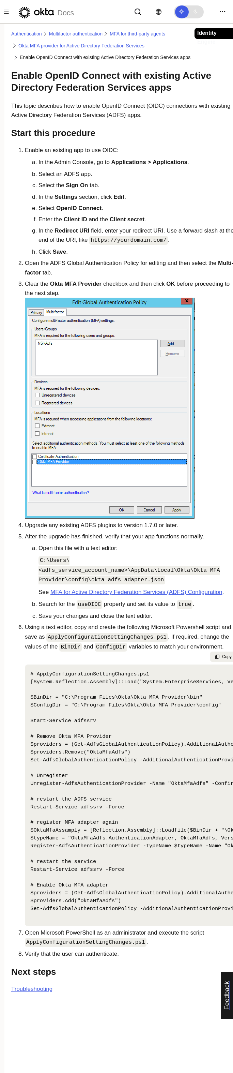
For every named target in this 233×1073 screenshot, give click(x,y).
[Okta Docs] (45, 12)
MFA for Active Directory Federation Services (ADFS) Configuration (136, 592)
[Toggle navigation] (222, 11)
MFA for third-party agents (137, 33)
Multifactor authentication (76, 33)
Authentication (26, 33)
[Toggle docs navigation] (6, 11)
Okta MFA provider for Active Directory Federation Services (81, 45)
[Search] (138, 11)
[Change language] (158, 12)
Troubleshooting (31, 989)
